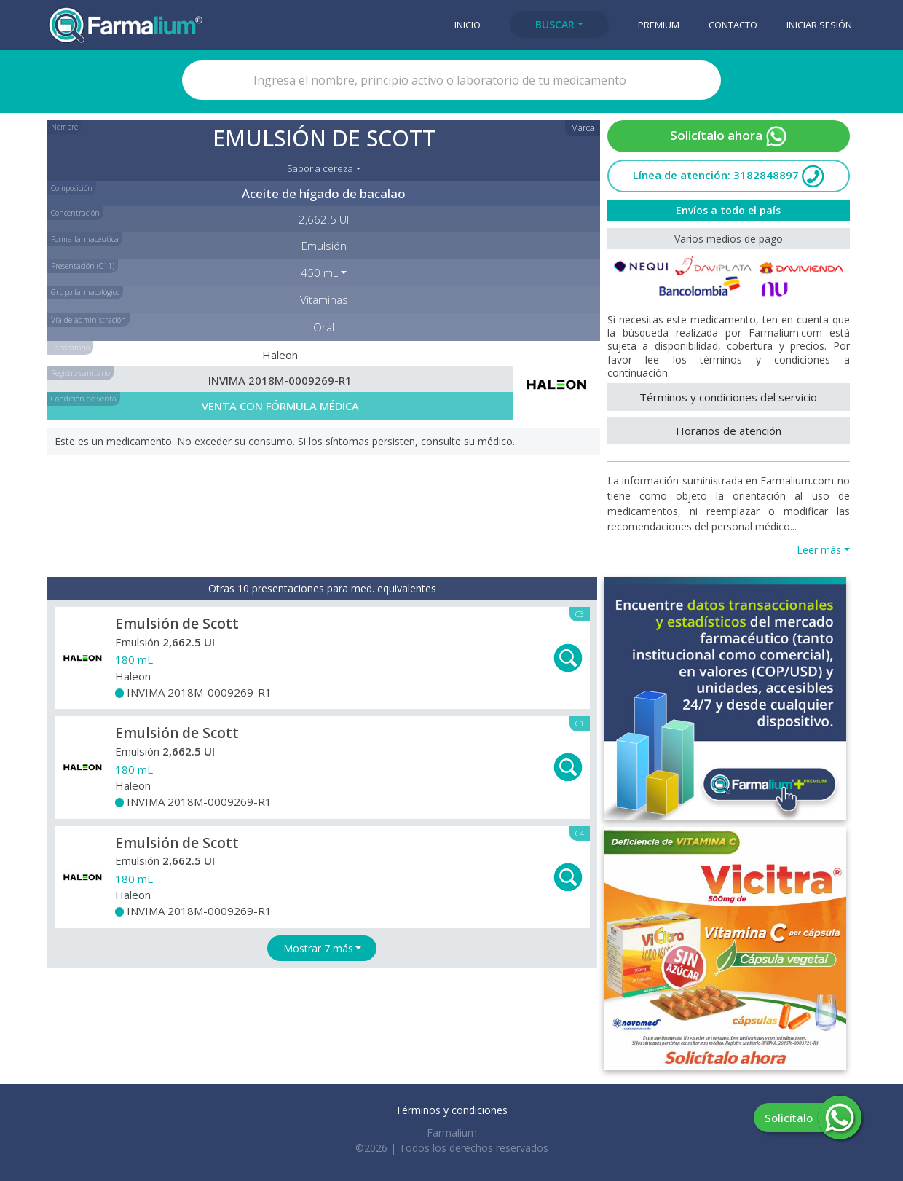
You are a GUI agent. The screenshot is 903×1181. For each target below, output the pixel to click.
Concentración (75, 213)
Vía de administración (88, 320)
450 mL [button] (319, 272)
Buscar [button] (555, 24)
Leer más (819, 550)
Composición (71, 188)
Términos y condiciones (451, 1110)
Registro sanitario (80, 373)
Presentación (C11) (82, 266)
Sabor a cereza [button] (320, 168)
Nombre (64, 127)
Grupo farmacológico (85, 292)
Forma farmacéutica (85, 239)
